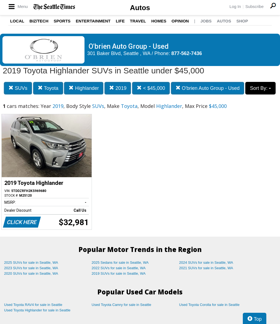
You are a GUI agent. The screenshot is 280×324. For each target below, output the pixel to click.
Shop (242, 21)
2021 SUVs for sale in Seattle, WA (206, 268)
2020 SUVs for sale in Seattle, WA (31, 273)
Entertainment (93, 21)
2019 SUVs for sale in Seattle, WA (119, 273)
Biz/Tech (39, 21)
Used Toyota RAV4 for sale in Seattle (33, 305)
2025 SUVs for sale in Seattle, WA (31, 262)
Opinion (180, 21)
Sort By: (260, 88)
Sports (62, 21)
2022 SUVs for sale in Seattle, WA (119, 268)
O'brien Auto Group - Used (208, 88)
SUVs (17, 88)
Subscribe (254, 6)
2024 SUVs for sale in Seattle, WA (206, 262)
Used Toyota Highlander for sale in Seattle (37, 310)
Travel (138, 21)
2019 (117, 88)
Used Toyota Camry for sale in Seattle (121, 305)
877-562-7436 (186, 53)
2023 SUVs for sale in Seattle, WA (31, 268)
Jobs (206, 21)
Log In (235, 6)
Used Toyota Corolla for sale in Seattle (209, 305)
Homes (158, 21)
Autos (140, 8)
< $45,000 (151, 88)
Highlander (84, 88)
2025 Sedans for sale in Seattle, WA (120, 262)
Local (17, 21)
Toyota (48, 88)
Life (120, 21)
